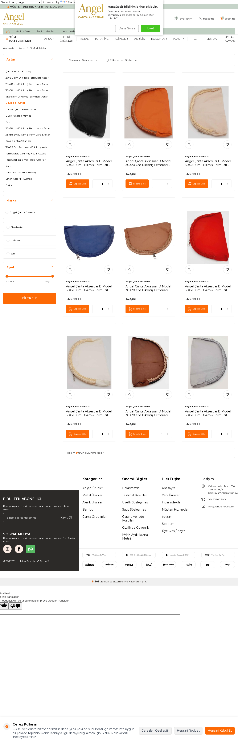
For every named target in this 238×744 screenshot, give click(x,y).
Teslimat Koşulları (134, 495)
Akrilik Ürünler (92, 502)
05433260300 (217, 499)
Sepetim (168, 524)
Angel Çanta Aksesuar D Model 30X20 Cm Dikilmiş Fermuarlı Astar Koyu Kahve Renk (148, 413)
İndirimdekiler (45, 31)
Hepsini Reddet (188, 730)
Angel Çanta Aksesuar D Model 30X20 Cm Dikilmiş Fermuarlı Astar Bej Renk (208, 163)
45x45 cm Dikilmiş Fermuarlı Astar (26, 96)
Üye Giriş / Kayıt (173, 531)
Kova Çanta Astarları (18, 140)
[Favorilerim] (183, 19)
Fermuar (211, 38)
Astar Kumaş (230, 38)
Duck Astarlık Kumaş (18, 115)
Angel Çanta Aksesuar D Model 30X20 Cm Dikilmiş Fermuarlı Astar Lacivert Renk (89, 288)
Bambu (87, 509)
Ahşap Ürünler (92, 488)
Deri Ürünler (66, 38)
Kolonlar (159, 38)
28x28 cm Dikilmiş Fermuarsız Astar (27, 128)
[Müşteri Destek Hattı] (34, 6)
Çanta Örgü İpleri (94, 517)
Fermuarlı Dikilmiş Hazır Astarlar (25, 159)
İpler (194, 38)
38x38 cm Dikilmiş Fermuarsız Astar (27, 134)
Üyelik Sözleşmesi (135, 502)
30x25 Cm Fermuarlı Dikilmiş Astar (27, 147)
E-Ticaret (106, 581)
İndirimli (14, 240)
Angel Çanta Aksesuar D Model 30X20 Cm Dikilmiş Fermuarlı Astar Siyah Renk (89, 163)
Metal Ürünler (92, 495)
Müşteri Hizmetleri (175, 509)
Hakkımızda (68, 31)
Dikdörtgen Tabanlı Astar (20, 109)
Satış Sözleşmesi (134, 509)
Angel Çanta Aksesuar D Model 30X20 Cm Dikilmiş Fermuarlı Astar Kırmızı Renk (208, 288)
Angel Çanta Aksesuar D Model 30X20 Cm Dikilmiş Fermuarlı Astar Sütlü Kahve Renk (148, 288)
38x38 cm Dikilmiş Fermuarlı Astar (26, 90)
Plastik (178, 38)
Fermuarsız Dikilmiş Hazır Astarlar (26, 153)
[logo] (14, 18)
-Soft (96, 581)
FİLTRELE (30, 299)
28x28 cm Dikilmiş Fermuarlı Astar (26, 84)
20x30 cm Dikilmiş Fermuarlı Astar (27, 77)
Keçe (8, 166)
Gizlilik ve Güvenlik (135, 527)
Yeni (11, 253)
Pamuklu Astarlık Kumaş (20, 172)
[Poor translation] (15, 606)
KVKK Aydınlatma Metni (135, 536)
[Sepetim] (227, 19)
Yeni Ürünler (23, 31)
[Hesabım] (206, 19)
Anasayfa (9, 48)
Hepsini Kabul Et (220, 730)
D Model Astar (15, 102)
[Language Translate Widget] (20, 2)
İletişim (167, 517)
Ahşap (49, 38)
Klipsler (121, 38)
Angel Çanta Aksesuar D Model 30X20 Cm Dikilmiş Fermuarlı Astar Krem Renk (89, 413)
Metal (84, 38)
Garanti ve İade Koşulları (133, 518)
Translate (70, 2)
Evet (150, 28)
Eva (7, 122)
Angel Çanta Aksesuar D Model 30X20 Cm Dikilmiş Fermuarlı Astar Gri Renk (208, 413)
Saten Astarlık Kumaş (18, 178)
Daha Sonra (126, 28)
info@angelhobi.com (221, 506)
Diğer (8, 185)
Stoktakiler (15, 227)
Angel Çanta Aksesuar (21, 212)
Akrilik (139, 38)
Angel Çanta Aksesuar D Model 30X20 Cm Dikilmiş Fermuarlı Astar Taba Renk (148, 163)
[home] (8, 31)
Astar (22, 48)
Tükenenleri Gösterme (121, 60)
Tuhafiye (101, 38)
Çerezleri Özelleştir (155, 730)
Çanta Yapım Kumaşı (18, 71)
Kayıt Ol (66, 517)
